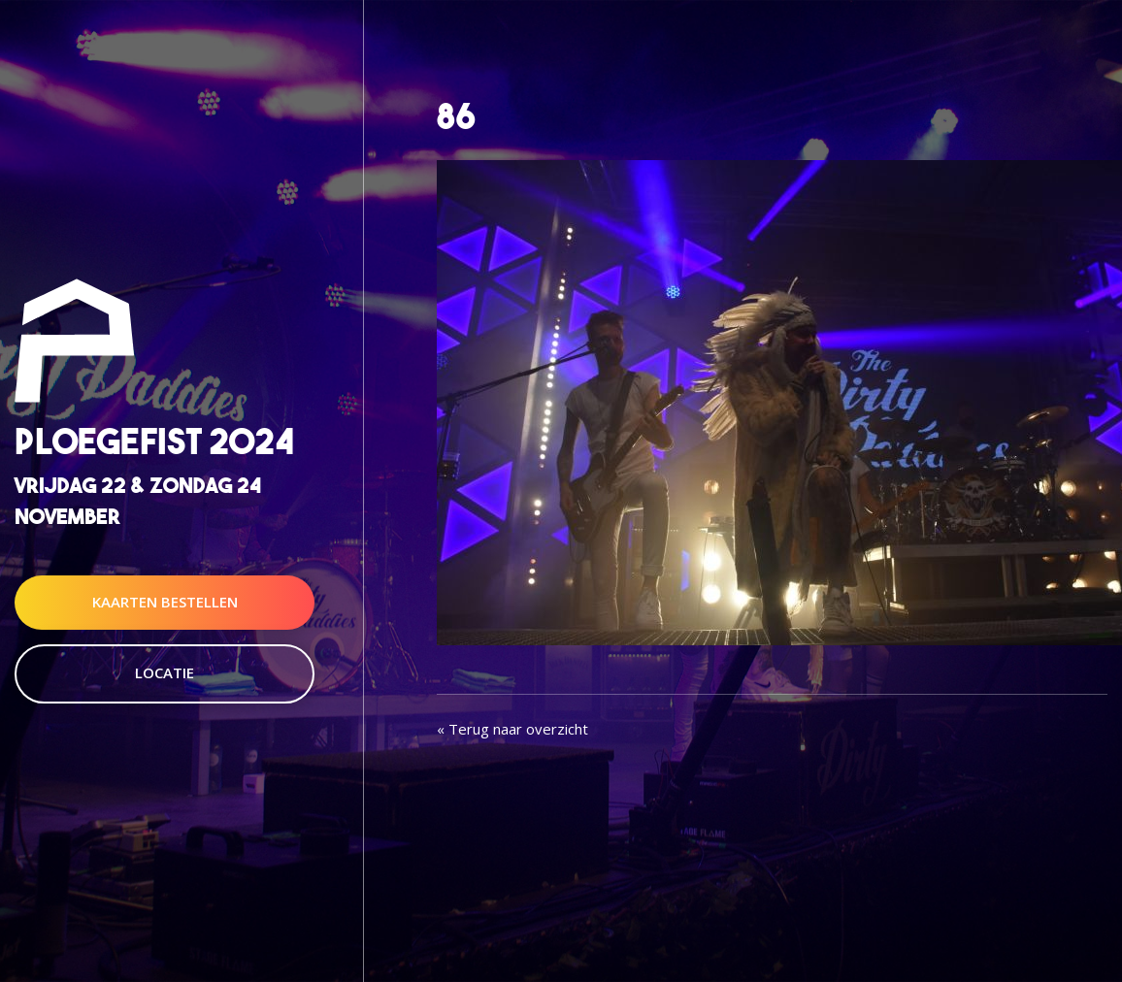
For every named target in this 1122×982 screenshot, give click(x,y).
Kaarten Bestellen (165, 601)
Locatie (164, 672)
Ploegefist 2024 (154, 442)
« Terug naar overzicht (512, 728)
